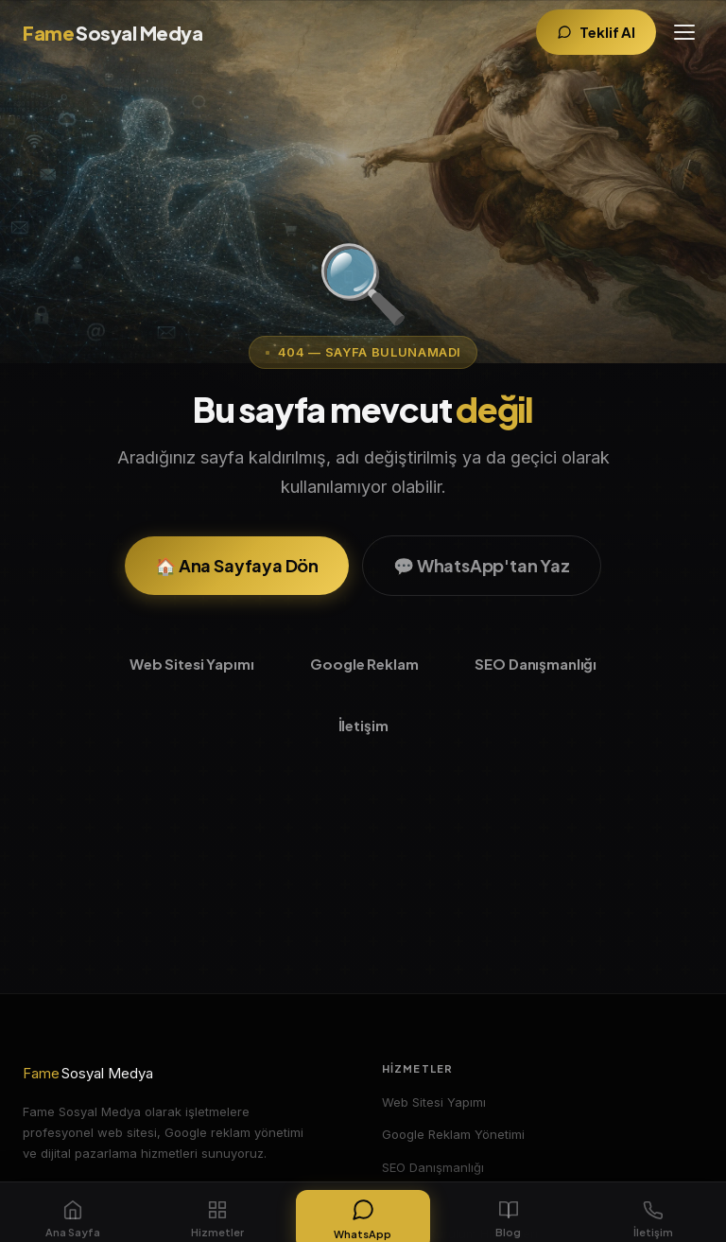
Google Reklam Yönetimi (453, 1134)
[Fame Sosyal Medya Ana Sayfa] (112, 32)
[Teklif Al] (596, 32)
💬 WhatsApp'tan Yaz (481, 565)
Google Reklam (364, 664)
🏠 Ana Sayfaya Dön (237, 565)
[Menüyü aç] (684, 32)
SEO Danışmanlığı (535, 664)
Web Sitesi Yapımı (191, 664)
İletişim (363, 725)
